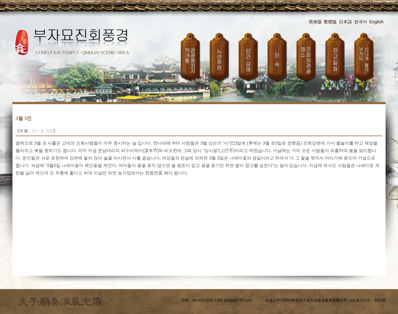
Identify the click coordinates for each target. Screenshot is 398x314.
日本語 (345, 21)
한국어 (360, 21)
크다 (35, 131)
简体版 (315, 21)
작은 (49, 131)
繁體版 (330, 21)
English (376, 21)
